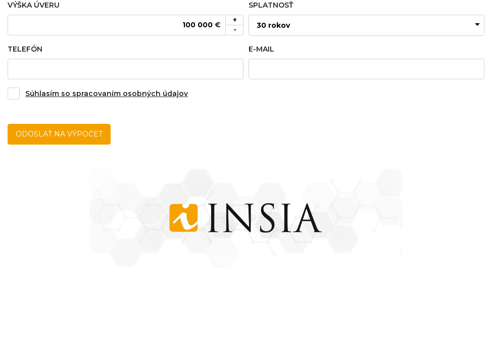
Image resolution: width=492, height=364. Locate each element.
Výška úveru (34, 5)
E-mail (261, 49)
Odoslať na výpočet (59, 134)
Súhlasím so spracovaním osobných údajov (106, 93)
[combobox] (366, 25)
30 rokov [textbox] (273, 25)
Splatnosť (271, 5)
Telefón (25, 49)
